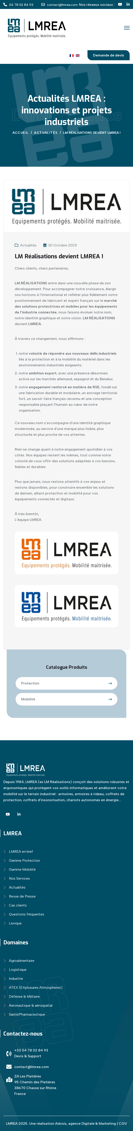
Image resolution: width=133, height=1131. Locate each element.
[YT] (120, 4)
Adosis (60, 1123)
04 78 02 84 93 (21, 5)
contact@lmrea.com (62, 5)
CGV (123, 1123)
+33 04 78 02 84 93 (31, 1050)
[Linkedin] (128, 4)
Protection (30, 683)
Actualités (28, 245)
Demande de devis (108, 55)
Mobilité (28, 699)
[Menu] (127, 28)
